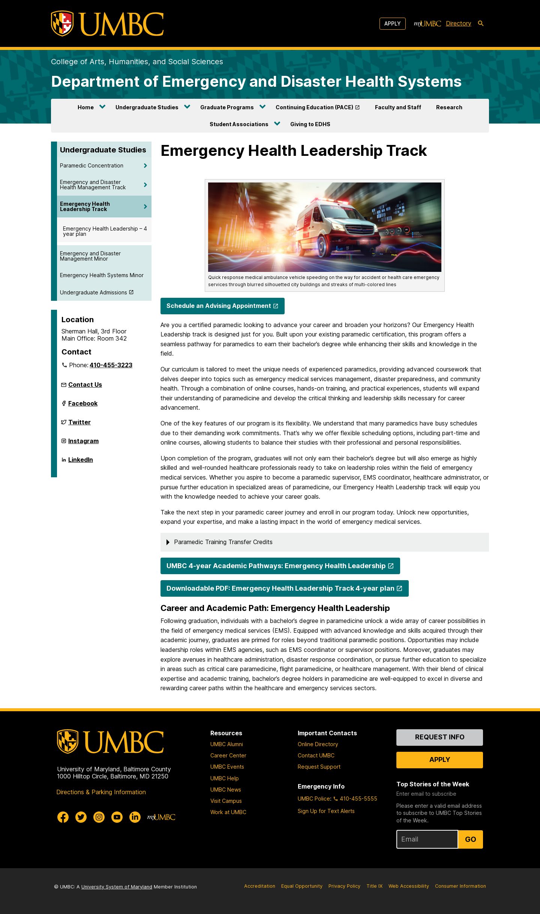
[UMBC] (107, 23)
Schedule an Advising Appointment (218, 305)
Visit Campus (226, 801)
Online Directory (318, 744)
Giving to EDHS (310, 124)
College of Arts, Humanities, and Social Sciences (137, 61)
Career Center (228, 755)
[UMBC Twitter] (81, 817)
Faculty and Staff (398, 107)
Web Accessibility (408, 886)
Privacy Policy (344, 886)
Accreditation (259, 886)
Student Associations (239, 124)
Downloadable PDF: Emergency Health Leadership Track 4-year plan (280, 588)
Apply (392, 23)
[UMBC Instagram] (99, 817)
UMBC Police (314, 798)
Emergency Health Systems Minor (102, 275)
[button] (324, 542)
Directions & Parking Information (101, 792)
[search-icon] (480, 23)
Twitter (79, 425)
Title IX (374, 886)
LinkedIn (80, 462)
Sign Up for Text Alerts (326, 811)
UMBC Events (227, 766)
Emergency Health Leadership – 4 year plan (105, 231)
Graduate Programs (227, 107)
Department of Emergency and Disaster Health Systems (256, 81)
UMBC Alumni (226, 744)
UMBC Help (224, 778)
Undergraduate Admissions (93, 292)
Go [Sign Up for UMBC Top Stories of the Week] (470, 839)
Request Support (319, 766)
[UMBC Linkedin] (135, 817)
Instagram (83, 443)
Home (86, 107)
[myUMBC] (427, 23)
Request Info (440, 737)
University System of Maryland (116, 887)
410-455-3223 (111, 365)
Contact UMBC (316, 755)
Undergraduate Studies (147, 107)
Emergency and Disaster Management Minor (90, 256)
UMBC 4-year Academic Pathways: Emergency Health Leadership (276, 566)
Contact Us (85, 384)
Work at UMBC (228, 812)
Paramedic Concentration (91, 165)
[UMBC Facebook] (63, 817)
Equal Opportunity (301, 886)
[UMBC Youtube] (117, 817)
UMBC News (225, 789)
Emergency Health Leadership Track (85, 206)
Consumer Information (460, 886)
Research (449, 107)
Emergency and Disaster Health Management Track (93, 184)
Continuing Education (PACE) (314, 107)
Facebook (83, 406)
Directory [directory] (458, 23)
